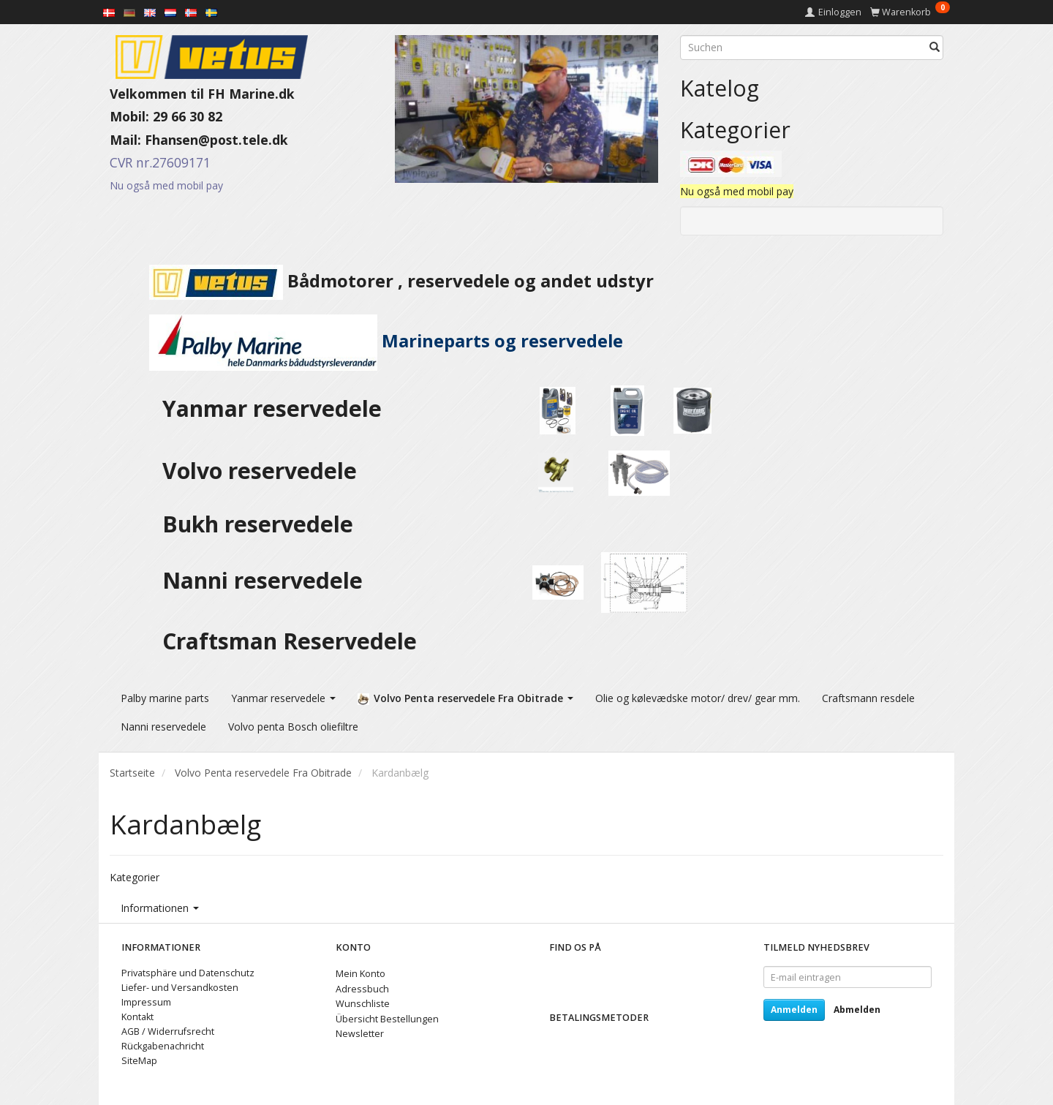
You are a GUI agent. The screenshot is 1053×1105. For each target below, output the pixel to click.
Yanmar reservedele (272, 408)
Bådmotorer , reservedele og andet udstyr (382, 281)
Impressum (146, 1000)
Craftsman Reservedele (289, 641)
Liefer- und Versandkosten (179, 985)
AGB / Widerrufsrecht (167, 1029)
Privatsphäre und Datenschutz (187, 971)
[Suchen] (934, 47)
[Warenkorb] (910, 12)
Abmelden (857, 1007)
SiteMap (139, 1058)
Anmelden (794, 1007)
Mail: (127, 139)
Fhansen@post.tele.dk (216, 139)
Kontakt (137, 1014)
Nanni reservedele (265, 580)
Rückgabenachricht (162, 1044)
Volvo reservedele (265, 471)
